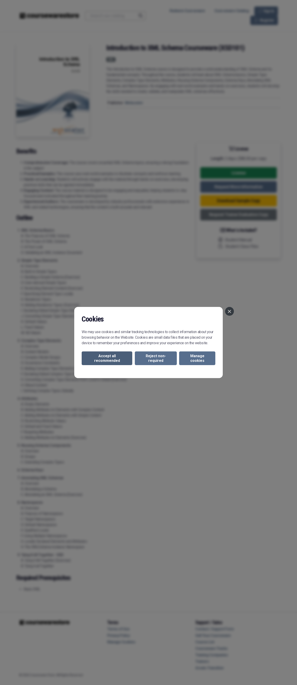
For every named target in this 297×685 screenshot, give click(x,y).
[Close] (229, 311)
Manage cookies (197, 358)
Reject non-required (156, 358)
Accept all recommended (107, 358)
